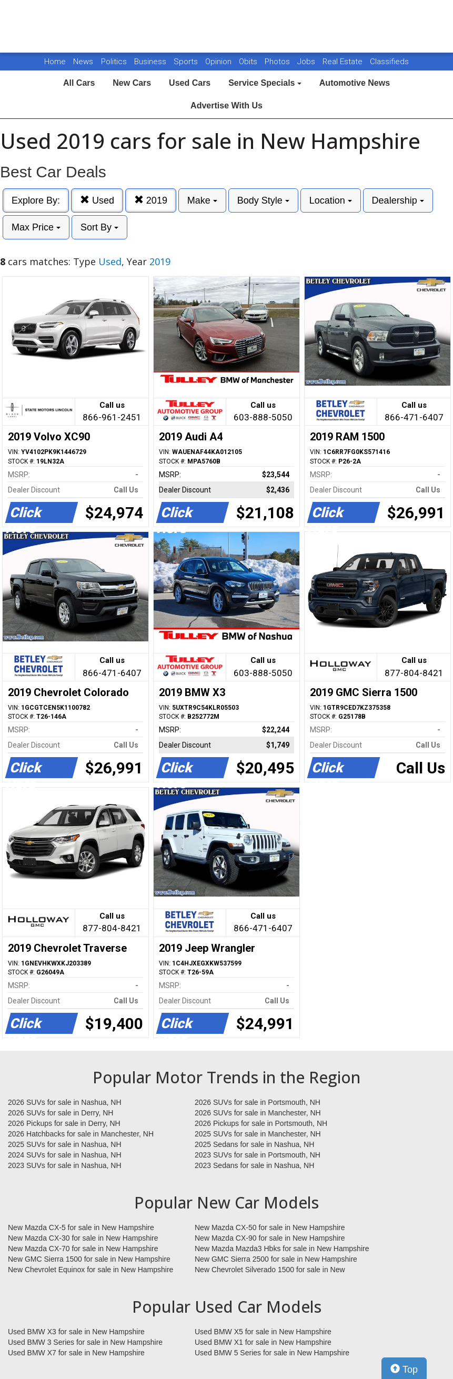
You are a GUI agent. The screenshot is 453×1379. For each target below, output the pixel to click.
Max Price (36, 227)
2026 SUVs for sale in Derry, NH (60, 1113)
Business (151, 61)
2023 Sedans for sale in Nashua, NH (254, 1165)
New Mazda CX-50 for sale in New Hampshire (270, 1227)
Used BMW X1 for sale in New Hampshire (263, 1342)
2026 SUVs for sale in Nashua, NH (65, 1102)
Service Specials (264, 82)
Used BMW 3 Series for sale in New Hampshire (85, 1342)
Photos (278, 61)
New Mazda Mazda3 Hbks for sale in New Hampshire (282, 1248)
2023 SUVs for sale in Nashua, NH (65, 1165)
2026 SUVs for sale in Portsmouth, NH (257, 1102)
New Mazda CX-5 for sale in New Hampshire (81, 1227)
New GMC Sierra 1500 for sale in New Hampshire (89, 1259)
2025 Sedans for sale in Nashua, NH (254, 1144)
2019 (150, 200)
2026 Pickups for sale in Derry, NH (64, 1123)
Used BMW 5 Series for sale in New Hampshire (272, 1352)
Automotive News (354, 82)
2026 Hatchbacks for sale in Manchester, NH (81, 1134)
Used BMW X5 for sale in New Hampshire (263, 1331)
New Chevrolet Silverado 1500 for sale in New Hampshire (270, 1270)
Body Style (263, 200)
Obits (249, 61)
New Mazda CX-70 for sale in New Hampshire (83, 1248)
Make (202, 200)
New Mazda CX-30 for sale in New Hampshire (83, 1238)
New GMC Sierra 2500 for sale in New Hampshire (276, 1259)
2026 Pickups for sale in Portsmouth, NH (261, 1123)
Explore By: (36, 200)
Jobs (307, 61)
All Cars (79, 82)
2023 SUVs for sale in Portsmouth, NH (257, 1155)
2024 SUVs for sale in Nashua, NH (65, 1155)
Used (97, 200)
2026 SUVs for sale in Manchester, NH (258, 1113)
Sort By (99, 227)
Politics (114, 61)
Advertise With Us (226, 105)
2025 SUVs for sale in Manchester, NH (258, 1134)
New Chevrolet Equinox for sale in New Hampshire (90, 1269)
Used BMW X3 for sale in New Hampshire (76, 1331)
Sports (187, 61)
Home (55, 61)
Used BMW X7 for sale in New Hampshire (76, 1352)
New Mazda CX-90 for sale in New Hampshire (270, 1238)
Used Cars (189, 82)
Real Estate (344, 61)
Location (330, 200)
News (83, 61)
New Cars (132, 82)
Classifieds (389, 61)
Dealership (398, 200)
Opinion (219, 61)
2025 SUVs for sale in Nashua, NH (65, 1144)
